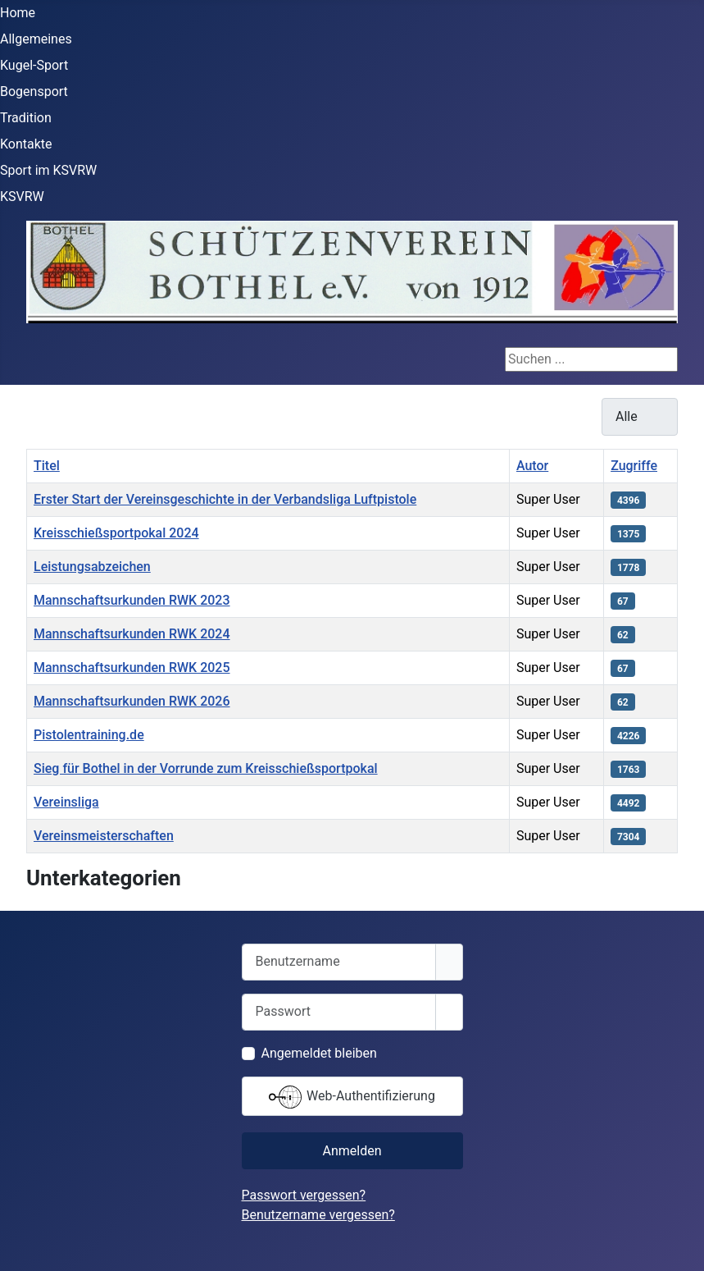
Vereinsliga (66, 802)
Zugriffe (634, 465)
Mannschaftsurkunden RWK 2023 (132, 600)
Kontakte (26, 144)
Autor (532, 465)
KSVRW (22, 196)
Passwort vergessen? (304, 1195)
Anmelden (351, 1151)
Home (17, 13)
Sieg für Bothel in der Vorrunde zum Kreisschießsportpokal (206, 768)
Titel (47, 465)
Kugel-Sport (34, 65)
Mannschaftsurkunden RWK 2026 (132, 701)
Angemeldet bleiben (319, 1053)
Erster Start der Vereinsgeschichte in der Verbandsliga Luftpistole (225, 499)
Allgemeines (36, 39)
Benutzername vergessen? (318, 1215)
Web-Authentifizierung (352, 1097)
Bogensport (34, 91)
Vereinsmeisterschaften (104, 836)
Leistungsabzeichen (92, 566)
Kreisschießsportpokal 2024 (116, 533)
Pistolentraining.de (89, 735)
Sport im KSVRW (48, 170)
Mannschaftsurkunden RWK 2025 (132, 667)
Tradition (26, 118)
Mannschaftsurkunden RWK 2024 (132, 634)
